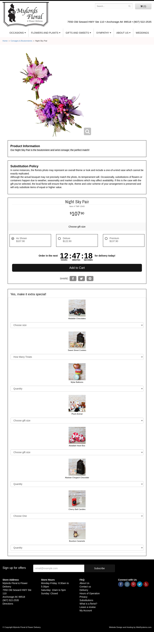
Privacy (83, 596)
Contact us (85, 586)
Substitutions (86, 600)
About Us (122, 32)
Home (5, 41)
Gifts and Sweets (77, 32)
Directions (8, 603)
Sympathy (102, 32)
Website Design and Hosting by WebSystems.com (130, 627)
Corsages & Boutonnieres (21, 41)
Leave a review (88, 607)
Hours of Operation (90, 593)
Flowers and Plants (44, 32)
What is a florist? (88, 603)
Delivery (84, 590)
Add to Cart (77, 267)
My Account (86, 610)
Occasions (17, 32)
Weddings (142, 32)
